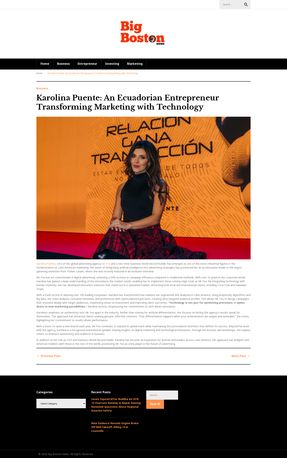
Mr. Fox (106, 263)
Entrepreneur (87, 64)
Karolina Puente (45, 263)
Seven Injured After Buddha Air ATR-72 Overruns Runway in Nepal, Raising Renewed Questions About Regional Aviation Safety (116, 404)
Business (63, 64)
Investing (112, 64)
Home (44, 64)
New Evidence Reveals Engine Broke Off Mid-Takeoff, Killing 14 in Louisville (115, 427)
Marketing (135, 64)
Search (246, 4)
